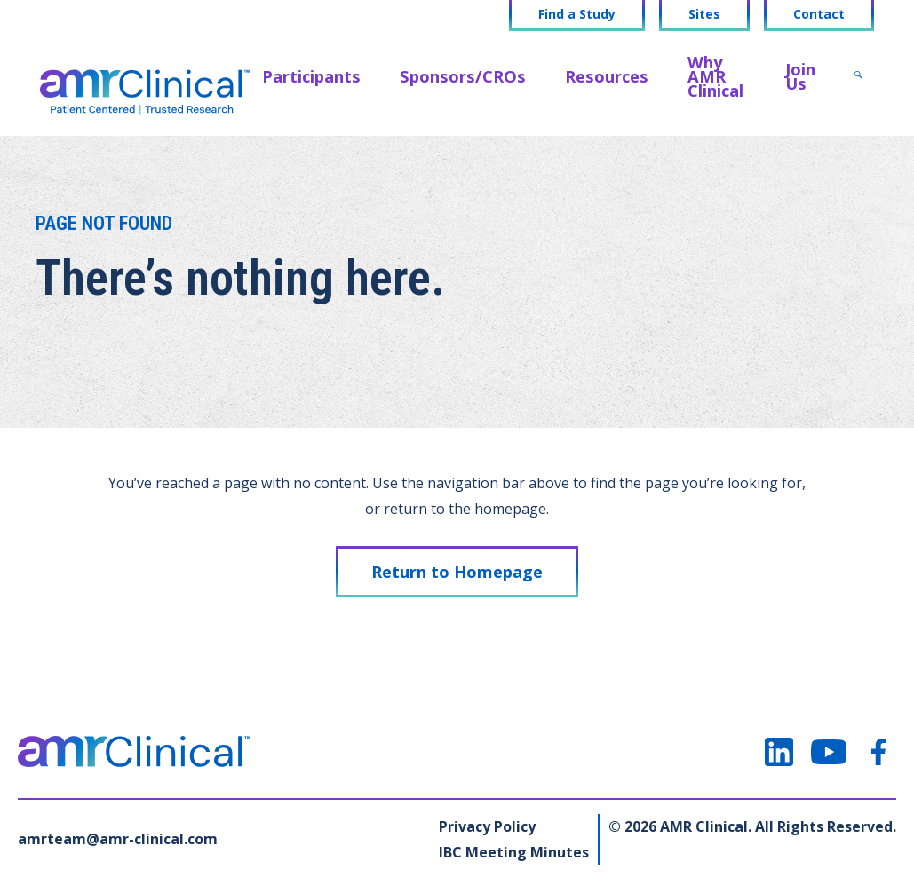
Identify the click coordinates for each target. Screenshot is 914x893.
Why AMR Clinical (715, 76)
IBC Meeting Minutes (514, 852)
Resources (606, 76)
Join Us (800, 76)
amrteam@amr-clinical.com (118, 839)
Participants (311, 76)
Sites (704, 14)
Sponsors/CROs (463, 76)
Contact (819, 14)
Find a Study (577, 14)
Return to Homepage (457, 571)
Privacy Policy (487, 826)
